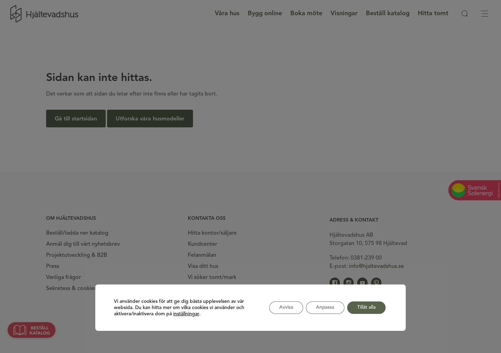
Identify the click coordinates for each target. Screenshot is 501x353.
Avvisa (284, 307)
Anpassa (324, 307)
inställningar (186, 313)
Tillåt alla (366, 307)
